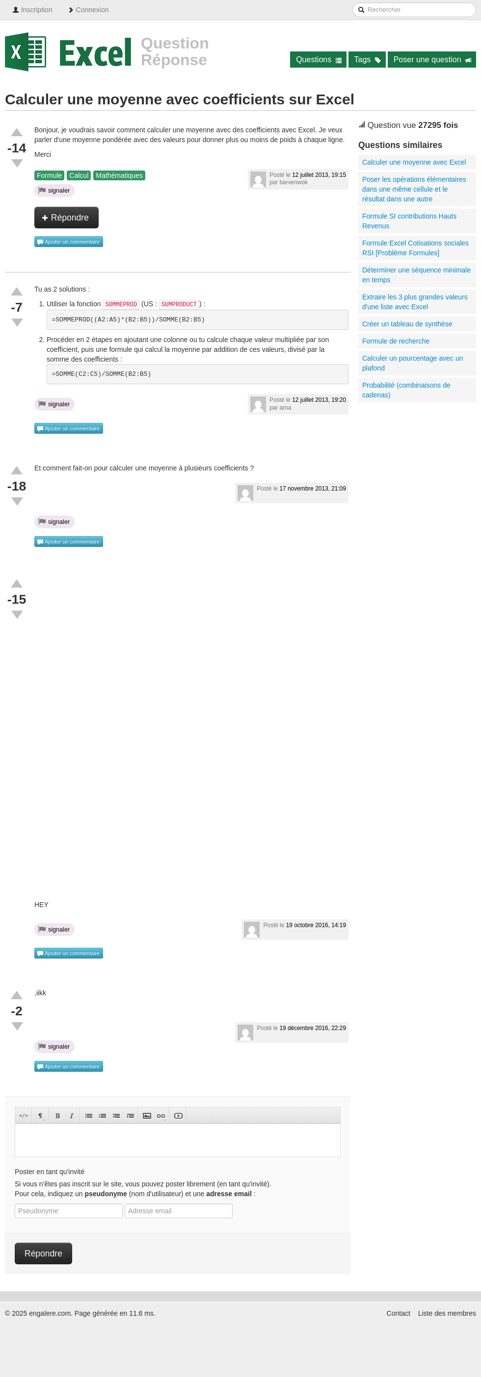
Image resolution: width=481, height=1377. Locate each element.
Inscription (32, 10)
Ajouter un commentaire (68, 242)
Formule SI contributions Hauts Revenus (409, 221)
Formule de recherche (395, 341)
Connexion (88, 10)
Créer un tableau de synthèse (407, 324)
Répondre (65, 217)
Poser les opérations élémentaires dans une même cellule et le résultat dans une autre (414, 189)
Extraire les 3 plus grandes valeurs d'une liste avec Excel (415, 302)
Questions (319, 59)
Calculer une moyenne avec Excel (414, 162)
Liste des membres (447, 1313)
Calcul (78, 175)
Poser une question (433, 59)
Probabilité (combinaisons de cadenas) (406, 390)
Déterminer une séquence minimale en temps (416, 275)
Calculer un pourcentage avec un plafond (412, 363)
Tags (367, 59)
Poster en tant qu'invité (49, 1172)
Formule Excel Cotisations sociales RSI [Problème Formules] (415, 248)
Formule (49, 175)
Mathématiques (119, 175)
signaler (54, 190)
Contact (398, 1313)
